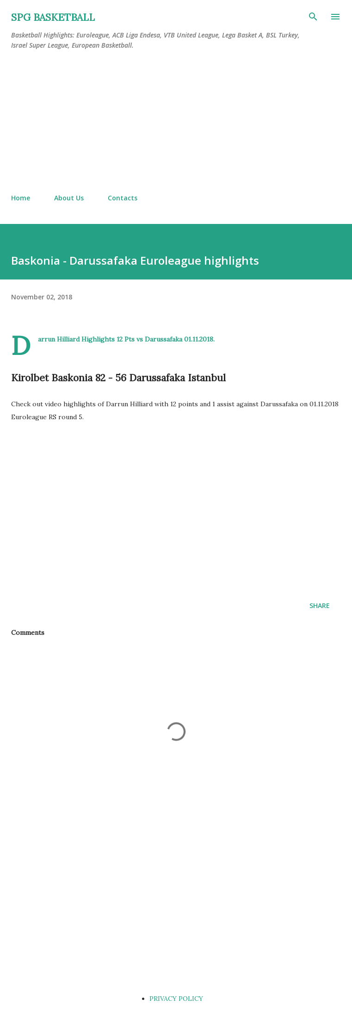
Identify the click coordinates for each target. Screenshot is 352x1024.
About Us (69, 197)
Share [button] (319, 605)
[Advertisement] (176, 122)
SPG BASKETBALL (53, 17)
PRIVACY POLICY (176, 998)
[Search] (313, 16)
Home (20, 197)
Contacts (122, 197)
